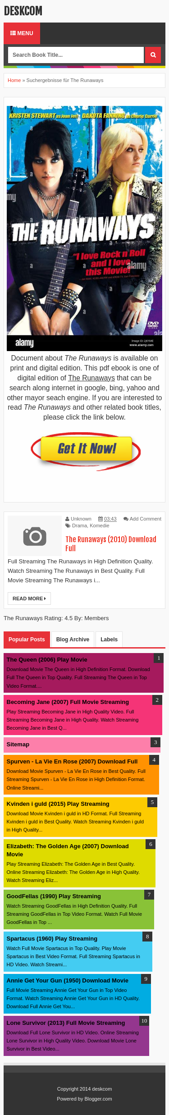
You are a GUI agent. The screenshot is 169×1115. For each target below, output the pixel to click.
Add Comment (145, 518)
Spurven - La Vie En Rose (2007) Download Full (72, 761)
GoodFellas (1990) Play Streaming (54, 896)
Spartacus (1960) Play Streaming (52, 938)
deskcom (23, 11)
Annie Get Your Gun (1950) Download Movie (67, 980)
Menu (21, 33)
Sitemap (18, 744)
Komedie (99, 525)
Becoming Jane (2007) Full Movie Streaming (68, 702)
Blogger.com (98, 1098)
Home (14, 80)
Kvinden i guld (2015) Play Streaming (58, 803)
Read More (29, 598)
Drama (79, 525)
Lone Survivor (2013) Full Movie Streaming (66, 1022)
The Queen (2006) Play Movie (47, 659)
